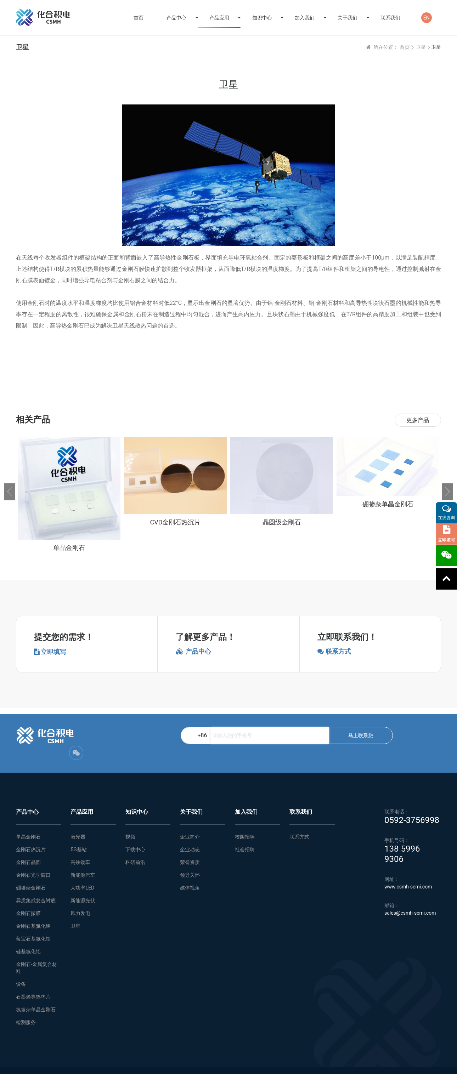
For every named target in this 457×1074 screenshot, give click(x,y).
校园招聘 (245, 822)
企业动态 (190, 835)
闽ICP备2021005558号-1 (417, 1063)
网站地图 (130, 1063)
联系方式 (299, 822)
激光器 (77, 822)
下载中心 (135, 835)
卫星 (421, 47)
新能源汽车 (82, 861)
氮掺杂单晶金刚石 (36, 995)
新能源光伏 (82, 886)
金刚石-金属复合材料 (36, 953)
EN (426, 18)
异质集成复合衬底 (36, 886)
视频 (130, 822)
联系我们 (390, 18)
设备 (21, 970)
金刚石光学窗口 (33, 861)
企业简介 (190, 822)
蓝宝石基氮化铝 (33, 924)
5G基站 (78, 835)
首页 (138, 18)
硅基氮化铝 (28, 937)
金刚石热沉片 (31, 835)
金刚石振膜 (28, 899)
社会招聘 (245, 835)
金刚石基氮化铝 (33, 912)
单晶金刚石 (28, 822)
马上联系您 (273, 735)
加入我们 (305, 18)
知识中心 (262, 18)
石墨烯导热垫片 (33, 982)
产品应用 (219, 18)
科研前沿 (135, 848)
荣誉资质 (190, 848)
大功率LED (82, 873)
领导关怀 (190, 861)
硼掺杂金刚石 (31, 873)
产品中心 (176, 18)
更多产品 (417, 420)
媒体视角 (190, 873)
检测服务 (26, 1008)
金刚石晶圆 (28, 848)
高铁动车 (80, 848)
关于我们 (347, 18)
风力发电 (80, 899)
